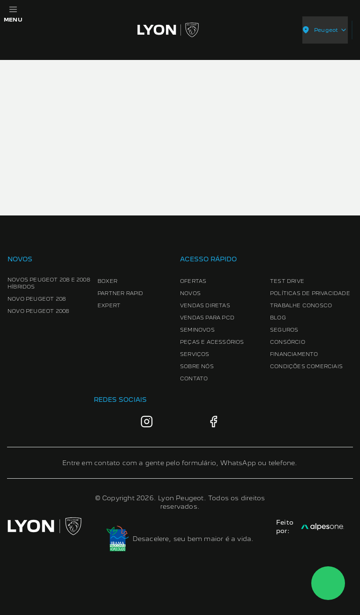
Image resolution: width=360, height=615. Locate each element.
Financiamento (294, 354)
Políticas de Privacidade (310, 293)
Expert (109, 305)
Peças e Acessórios (212, 342)
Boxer (107, 281)
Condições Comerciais (306, 366)
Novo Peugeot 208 (37, 299)
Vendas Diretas (205, 305)
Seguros (284, 329)
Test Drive (287, 281)
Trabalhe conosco (301, 305)
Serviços (195, 354)
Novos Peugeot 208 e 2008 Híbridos (49, 283)
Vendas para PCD (207, 317)
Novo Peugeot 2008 (38, 311)
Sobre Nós (197, 366)
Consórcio (287, 342)
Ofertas (193, 281)
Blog (278, 317)
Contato (194, 378)
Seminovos (197, 329)
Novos (190, 293)
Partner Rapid (120, 293)
